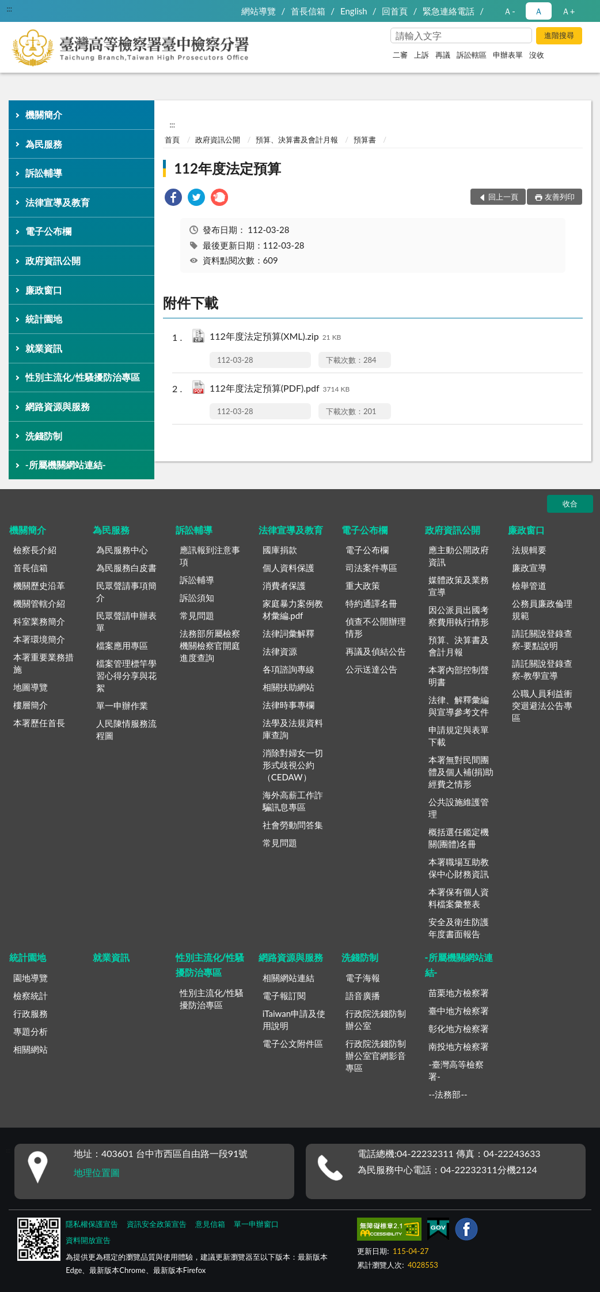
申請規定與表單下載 (458, 735)
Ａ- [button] (509, 11)
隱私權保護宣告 (92, 1224)
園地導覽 (30, 977)
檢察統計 (30, 995)
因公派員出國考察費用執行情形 (458, 615)
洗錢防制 (43, 435)
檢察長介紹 (34, 549)
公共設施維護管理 (458, 808)
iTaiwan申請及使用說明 (294, 1019)
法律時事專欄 (288, 705)
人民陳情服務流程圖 (126, 729)
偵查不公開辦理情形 (375, 627)
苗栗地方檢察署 (458, 992)
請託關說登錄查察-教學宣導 (542, 669)
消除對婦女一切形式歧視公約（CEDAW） (293, 765)
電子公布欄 (48, 231)
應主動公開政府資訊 (458, 555)
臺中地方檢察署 (458, 1010)
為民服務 (43, 143)
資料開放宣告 (88, 1240)
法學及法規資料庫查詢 (293, 729)
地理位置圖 (97, 1172)
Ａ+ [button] (568, 11)
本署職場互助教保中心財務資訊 (458, 868)
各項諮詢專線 (288, 669)
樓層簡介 (30, 705)
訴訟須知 (197, 597)
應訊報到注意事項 (210, 555)
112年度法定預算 (227, 168)
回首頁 (395, 11)
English (353, 11)
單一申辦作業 (122, 705)
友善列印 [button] (560, 196)
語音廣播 (362, 995)
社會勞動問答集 (293, 825)
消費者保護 (284, 585)
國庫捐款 (280, 549)
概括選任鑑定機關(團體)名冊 (458, 838)
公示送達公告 (371, 669)
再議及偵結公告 (375, 651)
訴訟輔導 (43, 172)
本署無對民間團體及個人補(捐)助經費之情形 (460, 771)
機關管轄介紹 (39, 603)
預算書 (365, 139)
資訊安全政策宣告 (157, 1224)
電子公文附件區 (293, 1043)
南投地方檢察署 (458, 1046)
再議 (442, 54)
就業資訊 (43, 348)
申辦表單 (508, 54)
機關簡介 (43, 114)
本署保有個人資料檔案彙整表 (458, 898)
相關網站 (30, 1049)
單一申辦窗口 (256, 1224)
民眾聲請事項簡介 (126, 591)
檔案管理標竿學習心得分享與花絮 (126, 675)
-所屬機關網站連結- (65, 464)
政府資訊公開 (53, 260)
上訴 (421, 54)
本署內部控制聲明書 (458, 675)
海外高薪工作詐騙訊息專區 (293, 801)
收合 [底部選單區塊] (570, 503)
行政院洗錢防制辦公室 (375, 1019)
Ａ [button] (538, 11)
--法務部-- (447, 1094)
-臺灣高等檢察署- (456, 1070)
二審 (400, 54)
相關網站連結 (288, 977)
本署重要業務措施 (43, 663)
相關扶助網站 (288, 687)
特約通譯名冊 (371, 603)
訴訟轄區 (472, 54)
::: (9, 8)
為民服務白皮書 (126, 567)
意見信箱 (210, 1224)
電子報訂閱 (284, 995)
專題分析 (30, 1031)
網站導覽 (258, 11)
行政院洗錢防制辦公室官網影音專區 (375, 1055)
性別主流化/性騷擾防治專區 (82, 376)
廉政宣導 (529, 567)
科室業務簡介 (39, 621)
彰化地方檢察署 (458, 1028)
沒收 (536, 54)
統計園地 (43, 318)
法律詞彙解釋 (288, 633)
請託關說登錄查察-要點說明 (542, 639)
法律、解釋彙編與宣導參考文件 (458, 705)
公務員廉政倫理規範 (542, 609)
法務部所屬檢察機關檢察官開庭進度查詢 (210, 645)
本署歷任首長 (39, 723)
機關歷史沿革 (39, 585)
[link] (173, 199)
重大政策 (362, 585)
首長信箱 (308, 11)
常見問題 (197, 615)
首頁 (172, 139)
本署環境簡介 (39, 639)
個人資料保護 (288, 567)
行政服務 (30, 1013)
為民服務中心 (122, 549)
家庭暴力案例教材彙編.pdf (293, 609)
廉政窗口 (43, 289)
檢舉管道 (529, 585)
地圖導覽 (30, 687)
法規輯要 (529, 549)
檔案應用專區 (122, 645)
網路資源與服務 (57, 406)
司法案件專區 (371, 567)
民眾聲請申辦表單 (126, 621)
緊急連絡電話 (448, 11)
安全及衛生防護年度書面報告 (458, 928)
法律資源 (280, 651)
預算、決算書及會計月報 (297, 139)
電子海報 (362, 977)
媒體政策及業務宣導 (458, 585)
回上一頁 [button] (503, 196)
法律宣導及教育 (57, 202)
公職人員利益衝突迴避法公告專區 (542, 705)
